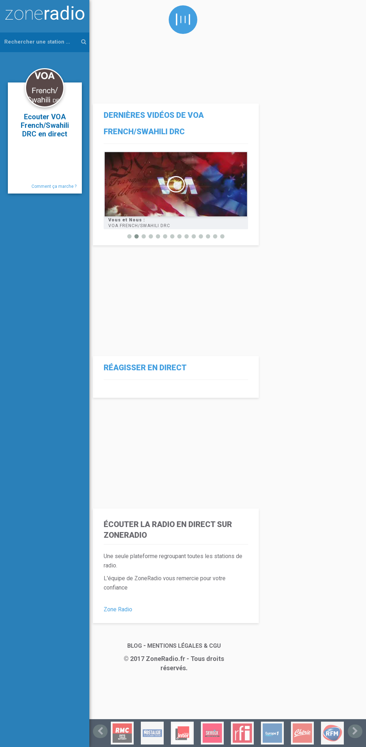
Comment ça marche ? (53, 186)
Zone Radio (118, 609)
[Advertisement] (174, 50)
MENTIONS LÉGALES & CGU (184, 645)
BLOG (134, 645)
